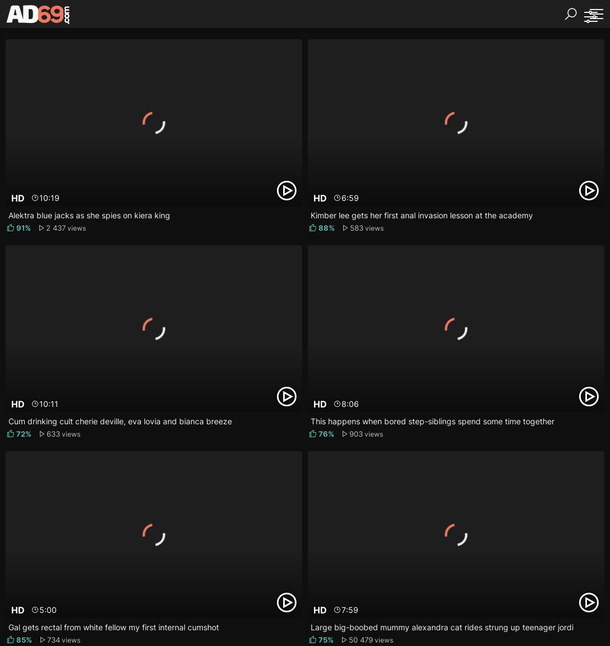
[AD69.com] (38, 16)
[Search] (570, 14)
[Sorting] (590, 17)
